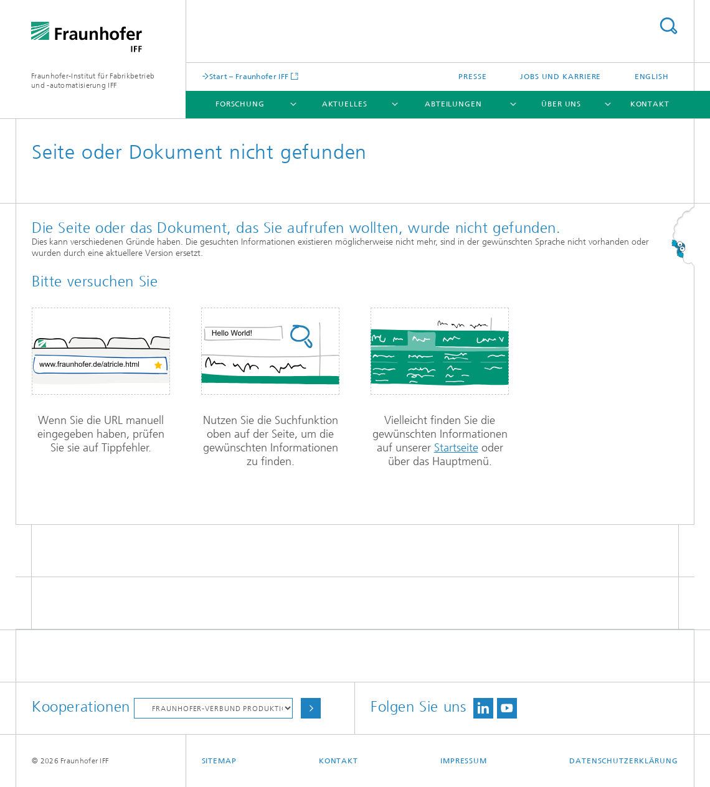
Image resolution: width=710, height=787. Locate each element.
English (652, 76)
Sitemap (219, 760)
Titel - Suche (668, 26)
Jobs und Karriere (560, 76)
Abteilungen (453, 104)
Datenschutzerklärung (623, 760)
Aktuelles (344, 104)
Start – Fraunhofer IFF (249, 76)
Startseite (456, 448)
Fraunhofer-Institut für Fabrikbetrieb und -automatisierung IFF (92, 81)
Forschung (240, 104)
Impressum (463, 760)
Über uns (561, 104)
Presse (472, 76)
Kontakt (650, 104)
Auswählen (311, 708)
